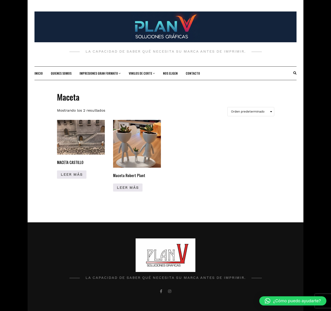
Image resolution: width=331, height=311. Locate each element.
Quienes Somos (61, 73)
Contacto (193, 73)
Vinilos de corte (140, 73)
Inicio (38, 73)
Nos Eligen (170, 73)
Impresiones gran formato (99, 73)
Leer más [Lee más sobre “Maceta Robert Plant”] (128, 187)
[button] (292, 300)
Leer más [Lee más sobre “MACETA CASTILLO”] (72, 174)
